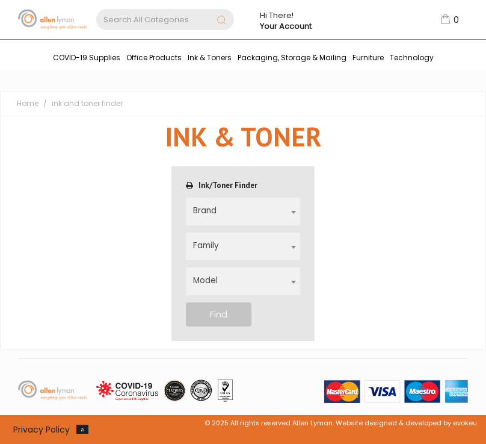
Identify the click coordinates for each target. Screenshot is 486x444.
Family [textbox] (206, 245)
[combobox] (243, 211)
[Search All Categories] (165, 19)
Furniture (368, 57)
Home (27, 103)
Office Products (154, 57)
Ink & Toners (210, 57)
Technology (412, 57)
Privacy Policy (41, 430)
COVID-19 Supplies (86, 57)
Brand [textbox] (205, 210)
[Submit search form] (221, 21)
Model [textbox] (205, 280)
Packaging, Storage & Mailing (292, 57)
